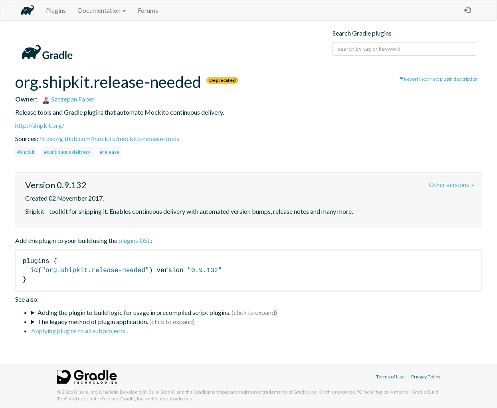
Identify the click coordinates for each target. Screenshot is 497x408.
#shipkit (26, 152)
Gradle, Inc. (86, 392)
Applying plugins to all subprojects (79, 330)
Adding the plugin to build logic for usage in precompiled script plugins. (134, 312)
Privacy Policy (425, 377)
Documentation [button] (102, 10)
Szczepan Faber (68, 99)
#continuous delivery (67, 152)
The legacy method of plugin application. (93, 321)
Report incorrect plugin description (438, 79)
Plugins (56, 10)
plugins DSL (134, 240)
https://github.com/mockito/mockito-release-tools (109, 138)
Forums (148, 10)
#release (109, 152)
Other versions (451, 184)
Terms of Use (390, 377)
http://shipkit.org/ (39, 125)
